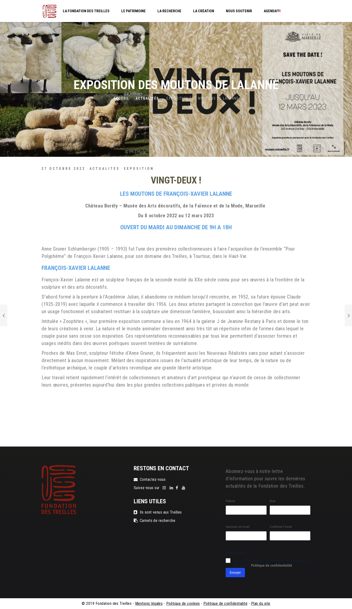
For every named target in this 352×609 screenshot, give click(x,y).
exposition (139, 169)
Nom (272, 501)
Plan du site (260, 603)
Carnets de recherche (155, 520)
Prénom (230, 501)
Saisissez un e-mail (238, 527)
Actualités (147, 98)
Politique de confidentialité (271, 565)
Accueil (121, 98)
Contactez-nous (150, 479)
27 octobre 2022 (63, 169)
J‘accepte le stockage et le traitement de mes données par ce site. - (271, 563)
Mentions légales (149, 603)
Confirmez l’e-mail (281, 527)
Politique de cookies (183, 603)
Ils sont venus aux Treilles (158, 512)
